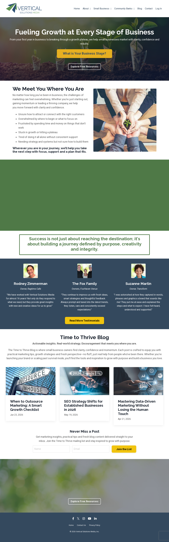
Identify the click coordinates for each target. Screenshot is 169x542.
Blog (139, 8)
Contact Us (81, 530)
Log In (158, 8)
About (87, 8)
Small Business (102, 8)
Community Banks (124, 8)
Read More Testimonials (85, 325)
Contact (149, 8)
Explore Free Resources (84, 66)
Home (77, 8)
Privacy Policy (94, 530)
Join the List (124, 453)
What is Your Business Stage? (84, 53)
